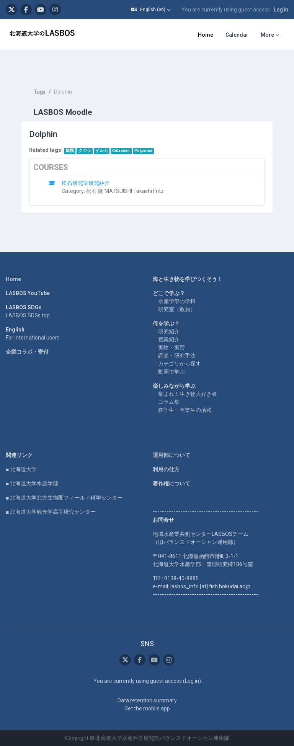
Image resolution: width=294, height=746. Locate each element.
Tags (40, 92)
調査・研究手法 (177, 356)
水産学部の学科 (177, 301)
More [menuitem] (267, 35)
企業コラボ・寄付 (27, 352)
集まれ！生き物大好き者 (187, 394)
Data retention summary (147, 700)
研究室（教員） (177, 309)
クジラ (84, 150)
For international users (33, 338)
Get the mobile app (147, 708)
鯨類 (69, 150)
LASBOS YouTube (28, 293)
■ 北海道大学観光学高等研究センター (51, 512)
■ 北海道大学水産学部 (32, 483)
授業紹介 (169, 339)
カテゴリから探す (179, 364)
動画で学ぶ (171, 372)
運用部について (171, 455)
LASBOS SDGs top (28, 315)
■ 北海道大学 (21, 469)
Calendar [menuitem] (236, 35)
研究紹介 (169, 331)
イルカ (101, 150)
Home (13, 279)
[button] (150, 9)
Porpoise (143, 150)
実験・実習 (171, 347)
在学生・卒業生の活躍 (185, 410)
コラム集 (169, 402)
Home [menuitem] (205, 35)
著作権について (171, 483)
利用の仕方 (166, 469)
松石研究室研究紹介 (86, 183)
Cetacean (121, 150)
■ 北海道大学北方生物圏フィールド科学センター (64, 498)
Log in (281, 10)
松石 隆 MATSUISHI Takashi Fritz (125, 191)
